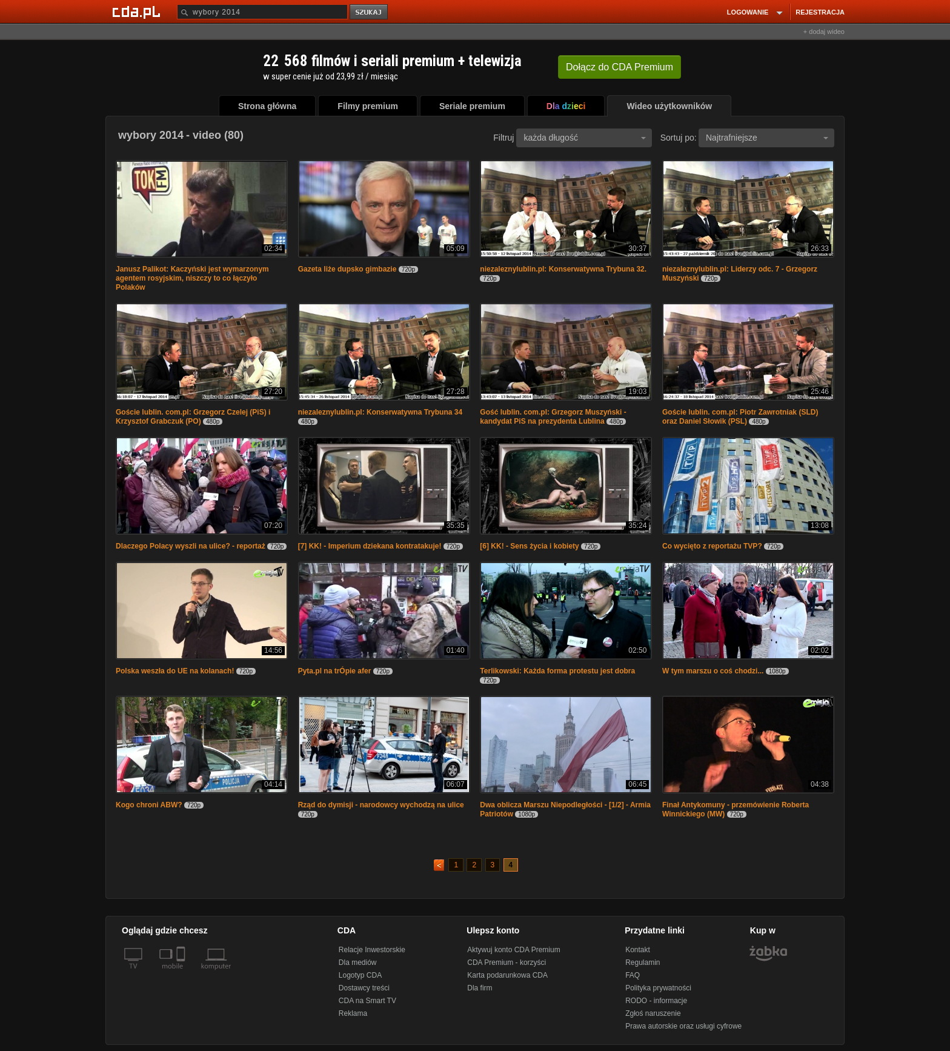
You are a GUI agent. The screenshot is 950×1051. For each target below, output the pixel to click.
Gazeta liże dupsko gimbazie (348, 269)
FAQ (632, 975)
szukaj (370, 12)
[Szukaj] (262, 11)
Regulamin (642, 962)
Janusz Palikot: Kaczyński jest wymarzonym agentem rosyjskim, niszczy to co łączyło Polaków (192, 278)
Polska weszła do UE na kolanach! (175, 671)
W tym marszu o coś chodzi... (712, 671)
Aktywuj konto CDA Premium (513, 950)
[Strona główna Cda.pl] (138, 11)
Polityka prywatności (658, 988)
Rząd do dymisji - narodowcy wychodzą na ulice (381, 805)
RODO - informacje (656, 1000)
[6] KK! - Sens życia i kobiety (529, 546)
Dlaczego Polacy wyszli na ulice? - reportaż (190, 546)
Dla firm (479, 988)
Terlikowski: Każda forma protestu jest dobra (557, 671)
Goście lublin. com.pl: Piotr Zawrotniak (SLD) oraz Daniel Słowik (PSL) (740, 416)
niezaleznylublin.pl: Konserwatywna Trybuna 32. (563, 269)
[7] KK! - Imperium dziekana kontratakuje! (370, 546)
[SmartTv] (182, 973)
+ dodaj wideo (824, 31)
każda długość (584, 137)
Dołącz (619, 67)
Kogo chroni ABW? (149, 805)
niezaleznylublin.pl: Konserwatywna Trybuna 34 (380, 412)
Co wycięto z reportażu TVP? (712, 546)
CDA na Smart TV (367, 1000)
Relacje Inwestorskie (372, 950)
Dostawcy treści (364, 988)
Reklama (353, 1013)
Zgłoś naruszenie (652, 1013)
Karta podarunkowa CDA (507, 975)
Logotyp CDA (360, 975)
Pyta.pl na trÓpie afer (334, 671)
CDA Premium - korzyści (506, 962)
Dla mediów (358, 962)
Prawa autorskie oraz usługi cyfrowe (683, 1026)
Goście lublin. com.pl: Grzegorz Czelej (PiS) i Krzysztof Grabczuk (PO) (193, 416)
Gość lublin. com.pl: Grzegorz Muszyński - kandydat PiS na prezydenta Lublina (553, 416)
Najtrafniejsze (767, 137)
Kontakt (637, 950)
